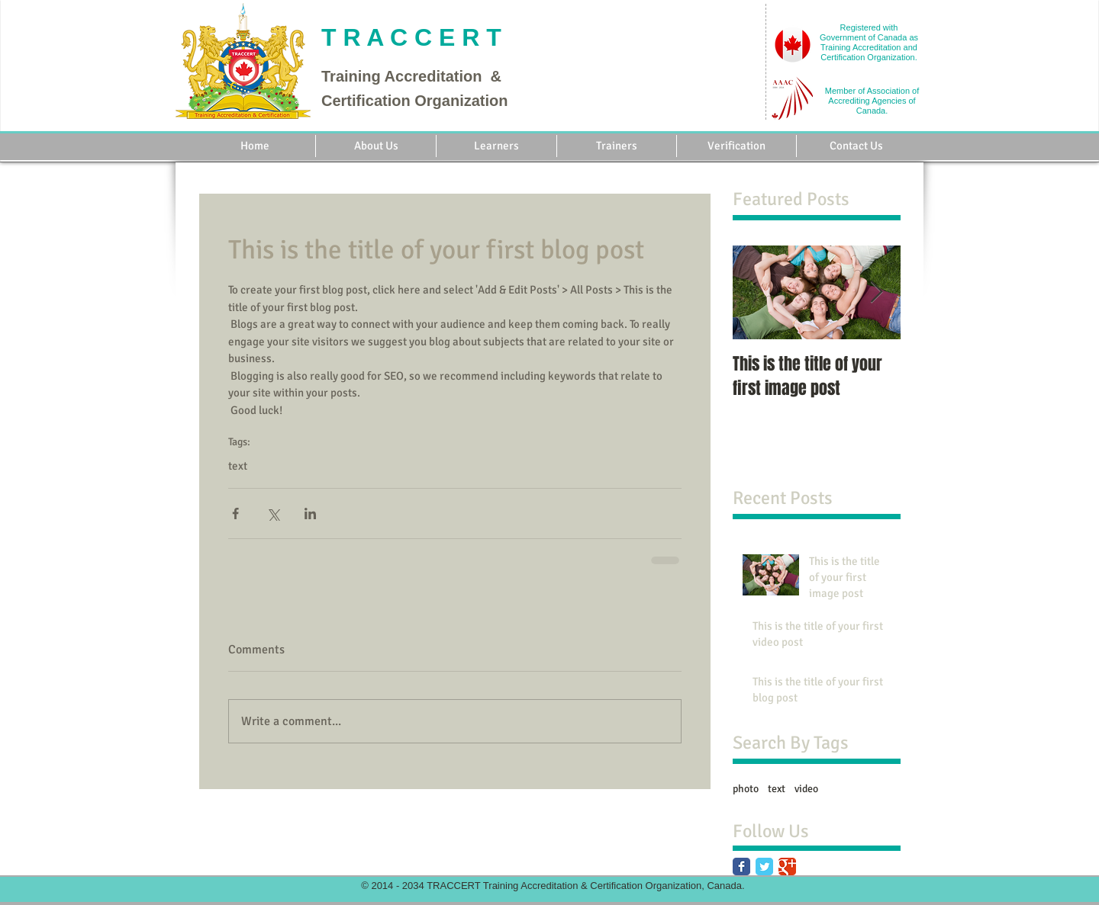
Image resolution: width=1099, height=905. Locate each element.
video (806, 788)
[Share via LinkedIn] (310, 513)
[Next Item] (876, 292)
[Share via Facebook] (235, 513)
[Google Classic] (787, 866)
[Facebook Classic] (741, 866)
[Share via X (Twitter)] (273, 513)
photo (746, 788)
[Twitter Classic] (764, 866)
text (237, 466)
